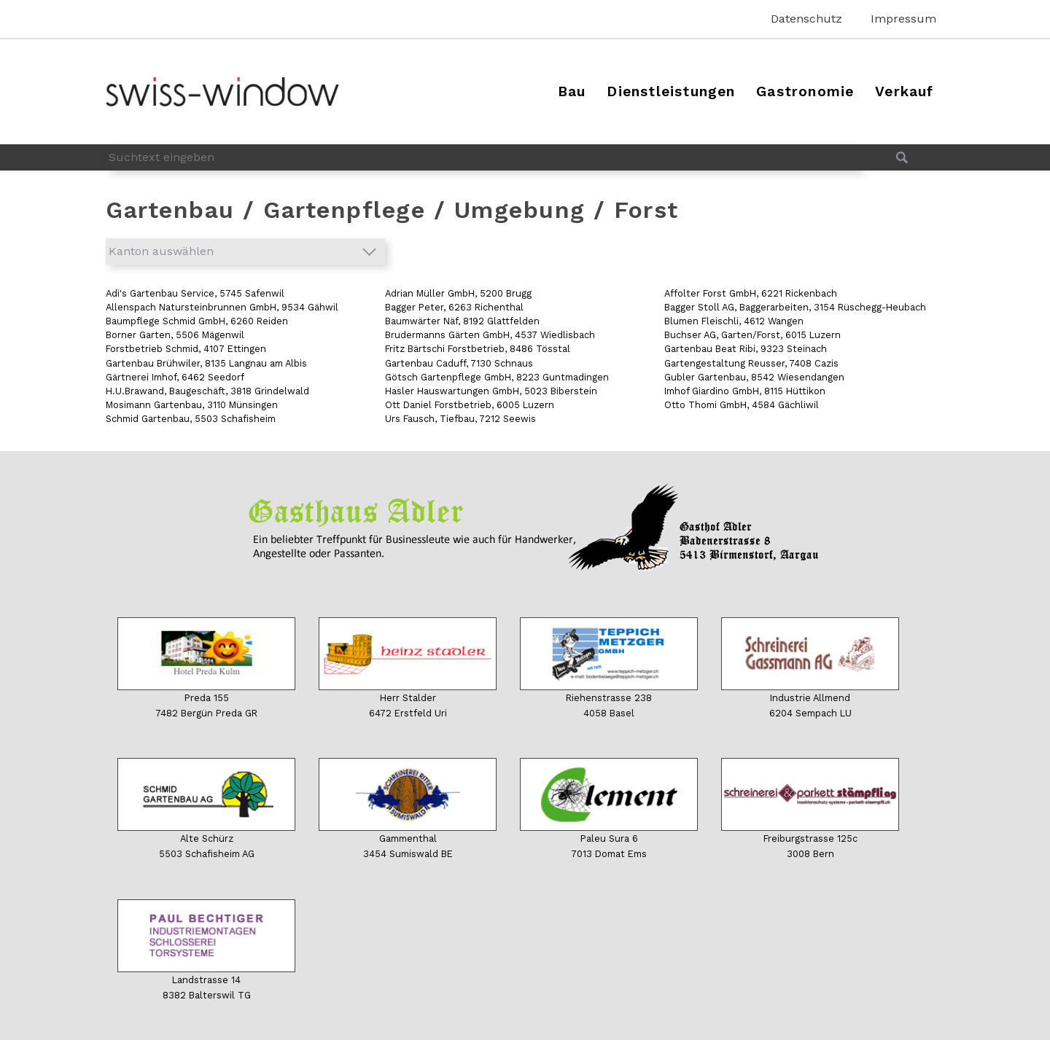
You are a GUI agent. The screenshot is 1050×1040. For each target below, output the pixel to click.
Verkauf (904, 91)
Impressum (903, 19)
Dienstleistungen (671, 91)
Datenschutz (806, 19)
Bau (572, 91)
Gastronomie (805, 91)
